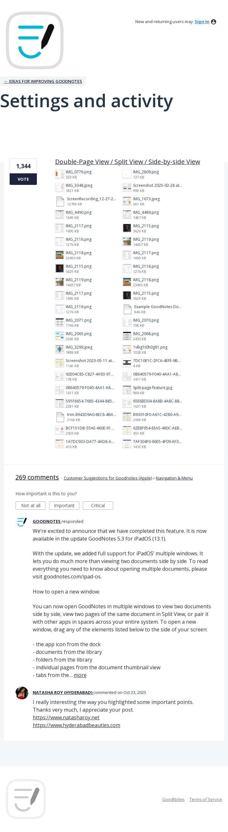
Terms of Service (206, 799)
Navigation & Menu (174, 478)
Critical (102, 506)
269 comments (37, 477)
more (80, 675)
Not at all (33, 506)
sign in (202, 21)
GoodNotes (173, 799)
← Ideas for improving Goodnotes (43, 81)
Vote (23, 179)
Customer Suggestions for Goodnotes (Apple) (108, 478)
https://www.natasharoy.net (66, 717)
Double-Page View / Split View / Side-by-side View (127, 161)
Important (67, 506)
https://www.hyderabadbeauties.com (76, 725)
